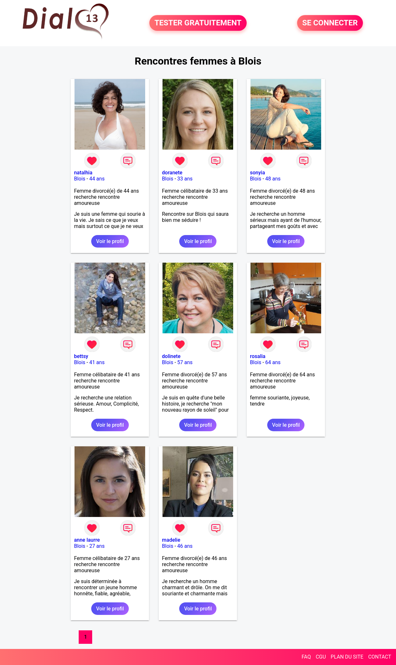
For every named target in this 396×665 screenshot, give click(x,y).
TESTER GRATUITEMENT (198, 23)
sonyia (257, 173)
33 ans (185, 179)
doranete (172, 173)
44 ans (97, 179)
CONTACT (379, 657)
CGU (321, 657)
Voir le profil (110, 241)
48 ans (273, 179)
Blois (79, 179)
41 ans (97, 362)
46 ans (185, 546)
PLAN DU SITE (347, 657)
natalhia (83, 173)
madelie (171, 540)
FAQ (306, 657)
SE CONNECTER (330, 23)
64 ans (273, 362)
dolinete (171, 356)
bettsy (81, 356)
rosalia (257, 356)
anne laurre (87, 540)
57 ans (185, 362)
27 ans (97, 546)
